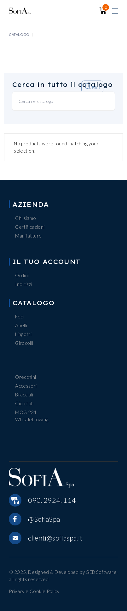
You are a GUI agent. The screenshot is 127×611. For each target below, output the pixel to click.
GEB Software (101, 572)
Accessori (26, 386)
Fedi (20, 316)
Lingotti (23, 334)
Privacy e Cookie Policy (34, 591)
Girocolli (24, 343)
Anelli (21, 325)
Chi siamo (25, 218)
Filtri (92, 86)
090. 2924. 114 (52, 500)
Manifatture (28, 235)
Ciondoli (24, 403)
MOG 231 (26, 412)
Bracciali (24, 394)
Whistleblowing (31, 419)
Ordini (22, 275)
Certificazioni (29, 227)
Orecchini (25, 377)
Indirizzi (23, 284)
